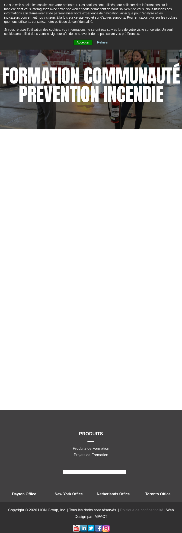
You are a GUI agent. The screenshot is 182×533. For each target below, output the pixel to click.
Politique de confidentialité (142, 510)
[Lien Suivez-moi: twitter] (91, 531)
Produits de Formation (91, 448)
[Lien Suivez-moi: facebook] (98, 531)
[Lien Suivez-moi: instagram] (106, 531)
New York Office (69, 494)
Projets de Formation (91, 455)
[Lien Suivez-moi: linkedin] (83, 531)
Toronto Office (157, 494)
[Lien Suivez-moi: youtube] (76, 531)
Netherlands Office (113, 494)
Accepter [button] (83, 42)
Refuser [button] (103, 42)
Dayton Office (24, 494)
